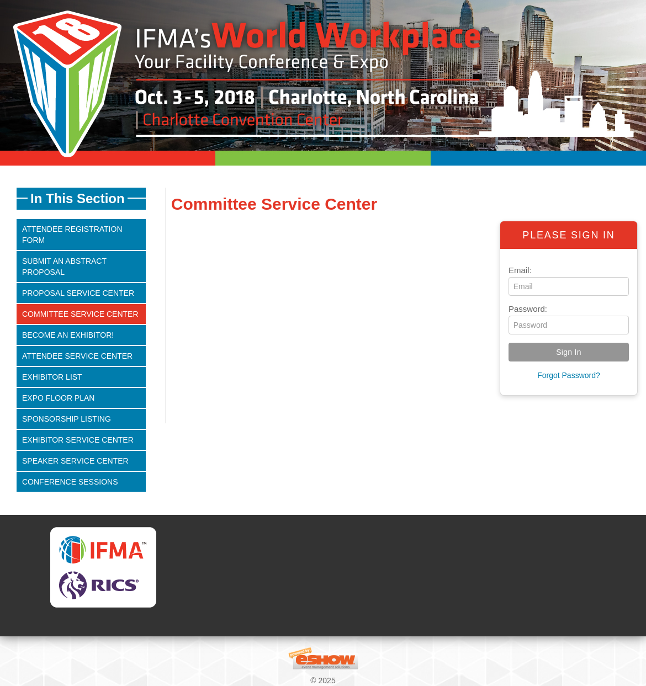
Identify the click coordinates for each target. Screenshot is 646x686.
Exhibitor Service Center (78, 439)
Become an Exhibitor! (68, 335)
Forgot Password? (568, 375)
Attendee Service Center (77, 356)
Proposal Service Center (78, 293)
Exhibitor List (52, 377)
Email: (520, 270)
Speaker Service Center (75, 460)
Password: (528, 308)
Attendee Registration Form (72, 234)
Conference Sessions (70, 481)
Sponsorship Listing (66, 418)
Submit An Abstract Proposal (64, 266)
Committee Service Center (80, 314)
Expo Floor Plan (58, 397)
